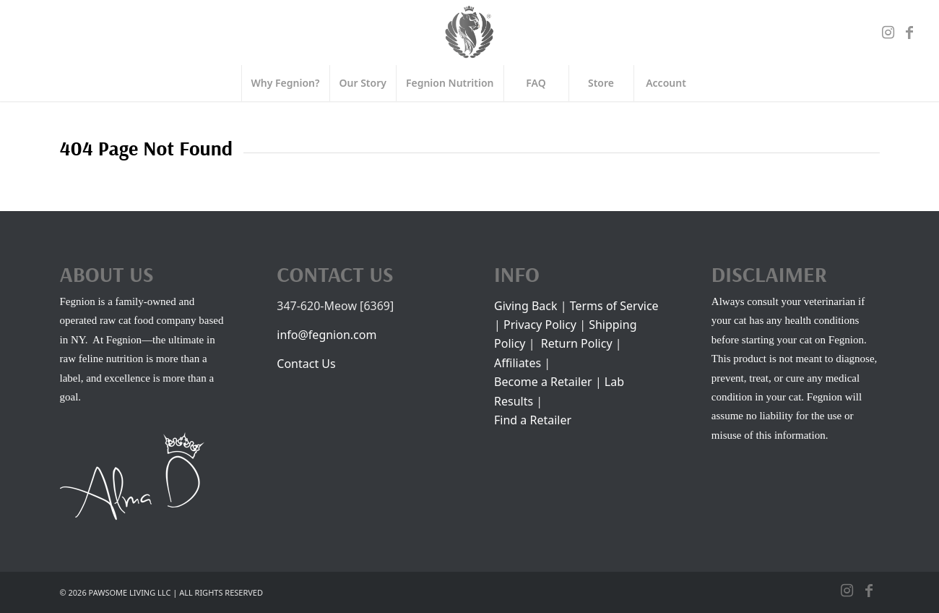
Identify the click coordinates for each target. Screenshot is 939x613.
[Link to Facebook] (909, 32)
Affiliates (517, 363)
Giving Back (527, 306)
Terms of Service (614, 306)
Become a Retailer (543, 382)
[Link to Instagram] (888, 32)
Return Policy (577, 343)
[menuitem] (285, 83)
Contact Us (306, 364)
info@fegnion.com (326, 335)
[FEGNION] (469, 32)
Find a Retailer (532, 420)
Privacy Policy (539, 325)
